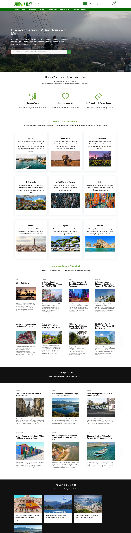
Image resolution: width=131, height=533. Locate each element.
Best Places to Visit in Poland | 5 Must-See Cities (28, 395)
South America (64, 9)
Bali (17, 279)
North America (52, 9)
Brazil (69, 519)
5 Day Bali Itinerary (23, 283)
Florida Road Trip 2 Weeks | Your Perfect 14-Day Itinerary (105, 326)
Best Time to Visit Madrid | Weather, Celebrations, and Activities (24, 515)
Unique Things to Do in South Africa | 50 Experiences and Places (30, 437)
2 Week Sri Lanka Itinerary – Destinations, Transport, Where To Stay (105, 284)
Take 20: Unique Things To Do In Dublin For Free (99, 395)
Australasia (32, 9)
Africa (17, 9)
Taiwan (44, 279)
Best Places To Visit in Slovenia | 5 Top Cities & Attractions (65, 395)
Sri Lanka (97, 279)
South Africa (19, 432)
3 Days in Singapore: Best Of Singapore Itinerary (26, 326)
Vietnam (71, 321)
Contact (83, 9)
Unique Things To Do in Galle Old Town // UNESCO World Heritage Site (64, 437)
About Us (76, 9)
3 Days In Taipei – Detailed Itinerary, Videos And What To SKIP (52, 284)
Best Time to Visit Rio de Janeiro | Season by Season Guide (77, 515)
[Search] (85, 3)
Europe (41, 9)
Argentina (44, 519)
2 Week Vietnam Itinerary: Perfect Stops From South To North (78, 326)
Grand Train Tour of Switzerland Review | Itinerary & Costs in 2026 (52, 326)
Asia (23, 9)
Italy (88, 432)
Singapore (18, 321)
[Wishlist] (109, 4)
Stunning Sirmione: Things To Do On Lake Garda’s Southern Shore (100, 437)
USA (96, 321)
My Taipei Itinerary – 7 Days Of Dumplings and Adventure (78, 284)
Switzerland (45, 321)
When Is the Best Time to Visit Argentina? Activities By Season (52, 515)
